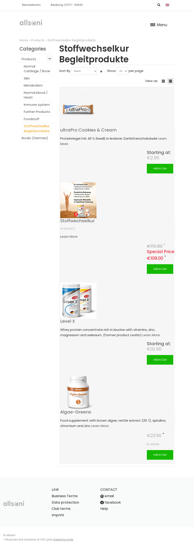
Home (24, 40)
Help (104, 508)
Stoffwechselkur (77, 221)
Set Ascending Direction (101, 71)
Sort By (64, 71)
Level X (67, 321)
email (107, 496)
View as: (151, 81)
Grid (163, 81)
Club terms (61, 508)
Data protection (65, 502)
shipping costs (63, 539)
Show (111, 71)
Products (37, 40)
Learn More (69, 236)
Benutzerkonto (31, 5)
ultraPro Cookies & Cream (88, 130)
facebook (110, 502)
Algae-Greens (75, 412)
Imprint (58, 515)
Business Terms (65, 496)
